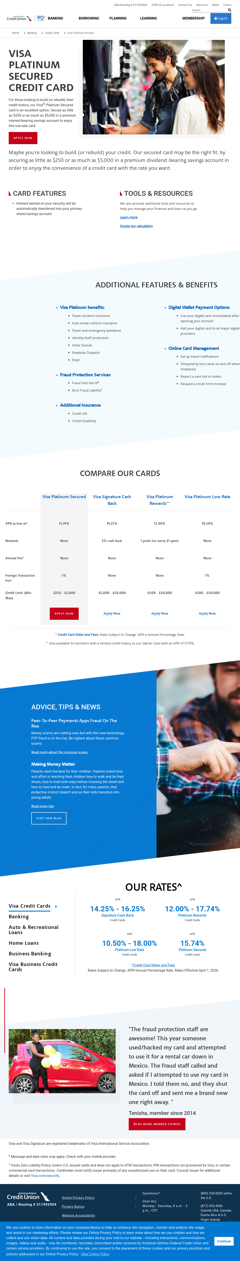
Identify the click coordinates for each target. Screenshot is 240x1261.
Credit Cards (52, 32)
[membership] (193, 18)
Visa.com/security (45, 1176)
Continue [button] (224, 1241)
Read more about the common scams (59, 752)
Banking (32, 32)
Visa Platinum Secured (64, 496)
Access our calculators (136, 226)
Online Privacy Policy (78, 1197)
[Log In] (220, 18)
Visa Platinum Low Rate (207, 496)
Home (15, 32)
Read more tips (42, 806)
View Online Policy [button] (95, 1254)
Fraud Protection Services (85, 375)
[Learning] (148, 18)
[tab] (35, 907)
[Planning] (118, 18)
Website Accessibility (78, 1215)
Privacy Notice (73, 1206)
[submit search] (229, 10)
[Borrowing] (89, 18)
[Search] (212, 10)
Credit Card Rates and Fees (78, 635)
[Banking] (55, 18)
